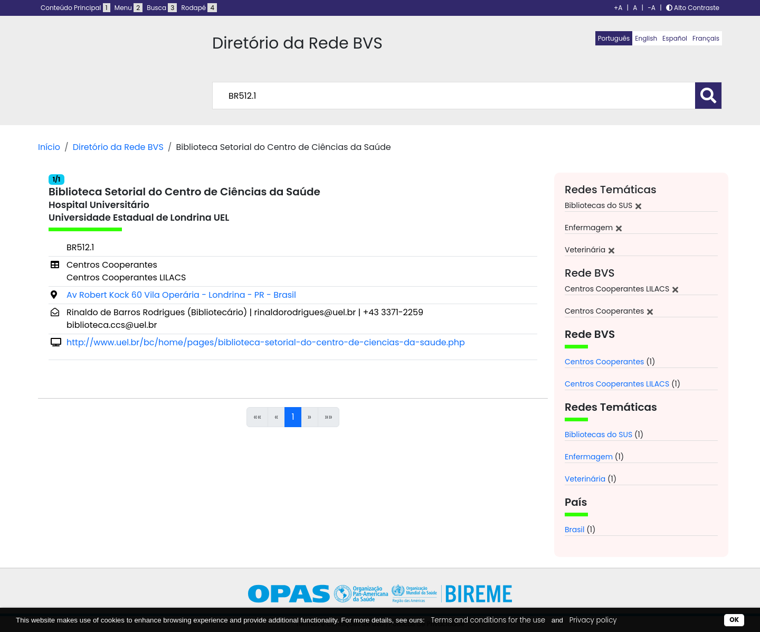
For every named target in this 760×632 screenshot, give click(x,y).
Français (705, 38)
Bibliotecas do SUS (598, 434)
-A (652, 7)
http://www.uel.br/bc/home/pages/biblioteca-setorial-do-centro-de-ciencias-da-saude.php (265, 342)
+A (618, 7)
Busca (162, 7)
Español (674, 38)
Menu (128, 7)
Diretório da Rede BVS (118, 147)
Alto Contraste (692, 7)
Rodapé (199, 7)
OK (734, 619)
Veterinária (585, 479)
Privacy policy (593, 620)
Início (49, 147)
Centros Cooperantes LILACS (617, 384)
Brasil (574, 529)
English (646, 38)
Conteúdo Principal (75, 7)
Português (614, 38)
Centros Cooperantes (604, 361)
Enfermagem (589, 456)
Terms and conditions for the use (488, 620)
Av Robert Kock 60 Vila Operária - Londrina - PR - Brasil (181, 295)
